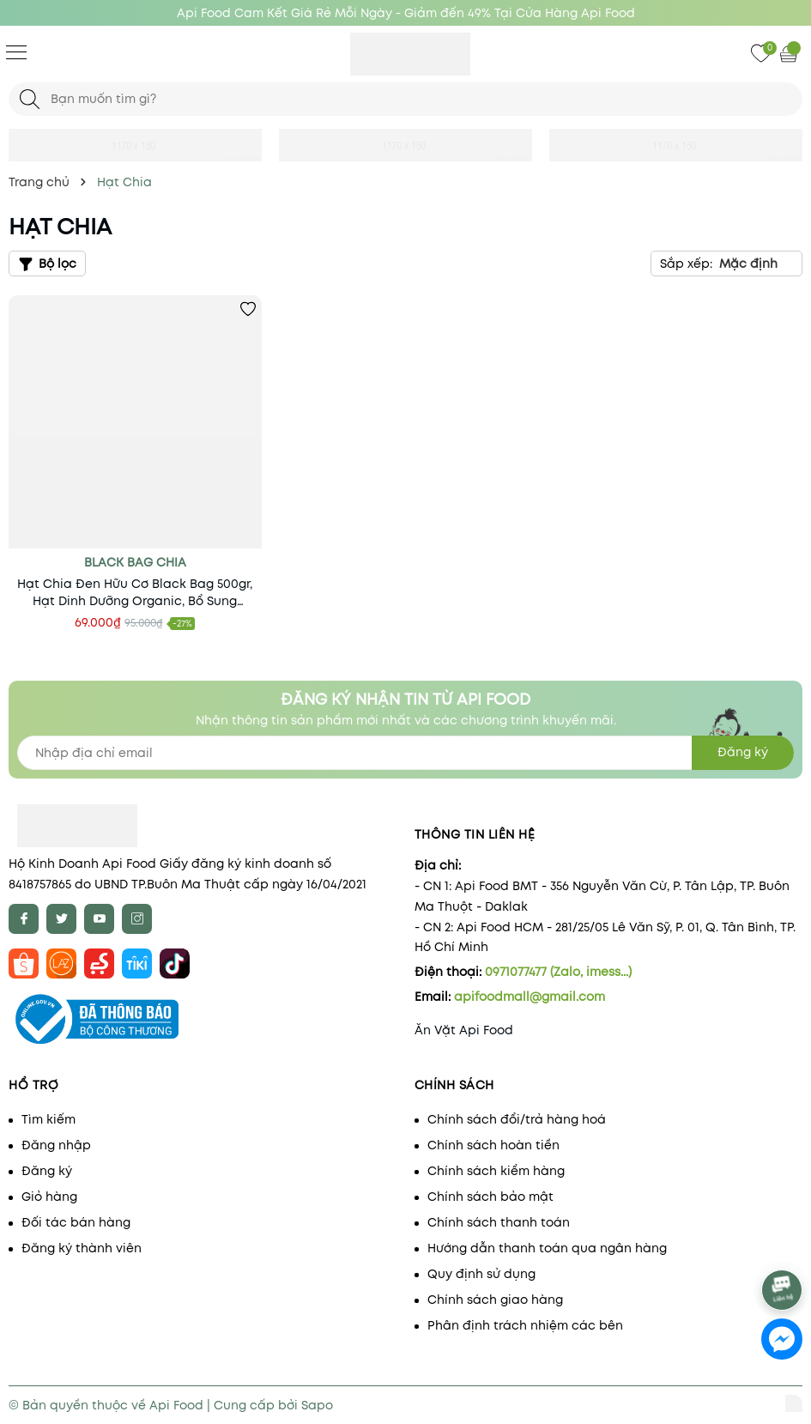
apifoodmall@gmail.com (529, 996)
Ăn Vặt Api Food (464, 1030)
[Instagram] (137, 919)
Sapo (317, 1405)
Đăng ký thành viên (81, 1248)
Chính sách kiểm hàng (496, 1170)
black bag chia (135, 562)
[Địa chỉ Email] (405, 753)
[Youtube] (99, 919)
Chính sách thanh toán (498, 1222)
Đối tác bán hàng (75, 1222)
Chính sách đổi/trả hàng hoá (516, 1119)
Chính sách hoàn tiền (493, 1145)
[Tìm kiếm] (29, 99)
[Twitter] (61, 919)
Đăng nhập (56, 1145)
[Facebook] (24, 919)
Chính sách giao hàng (495, 1299)
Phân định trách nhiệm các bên (525, 1325)
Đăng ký (46, 1170)
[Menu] (16, 51)
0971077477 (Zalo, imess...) (558, 971)
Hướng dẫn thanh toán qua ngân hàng (547, 1248)
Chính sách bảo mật (490, 1196)
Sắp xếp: (686, 263)
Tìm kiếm (48, 1119)
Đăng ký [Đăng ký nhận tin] (742, 751)
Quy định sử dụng (481, 1273)
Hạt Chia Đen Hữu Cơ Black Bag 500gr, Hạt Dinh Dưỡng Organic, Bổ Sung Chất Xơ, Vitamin (134, 592)
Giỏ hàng (49, 1196)
